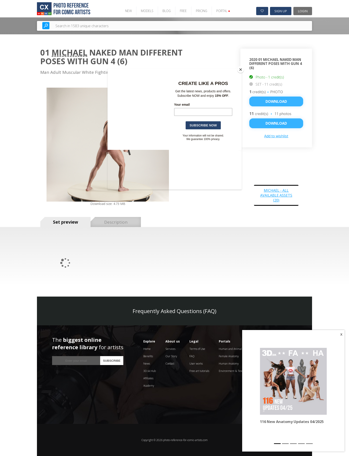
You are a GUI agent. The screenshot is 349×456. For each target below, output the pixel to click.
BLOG (166, 10)
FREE (182, 10)
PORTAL (222, 10)
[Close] (240, 69)
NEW (127, 10)
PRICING (201, 10)
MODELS (146, 10)
